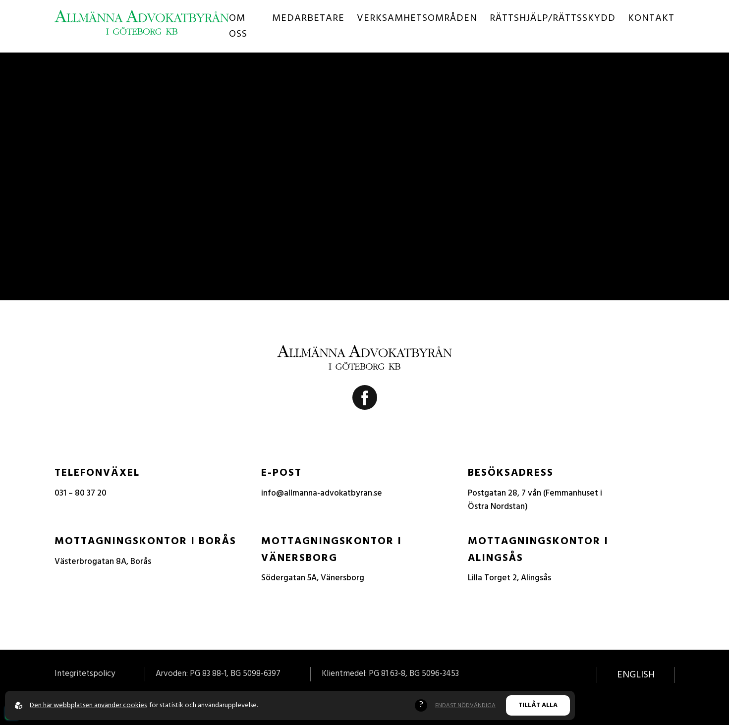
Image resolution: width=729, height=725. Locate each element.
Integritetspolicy (85, 673)
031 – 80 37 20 (81, 493)
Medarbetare (308, 18)
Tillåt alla (538, 705)
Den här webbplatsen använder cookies (88, 705)
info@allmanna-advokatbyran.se (321, 493)
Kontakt (651, 18)
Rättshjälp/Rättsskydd (553, 18)
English (636, 675)
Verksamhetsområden (417, 18)
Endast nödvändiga (465, 706)
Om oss (238, 26)
